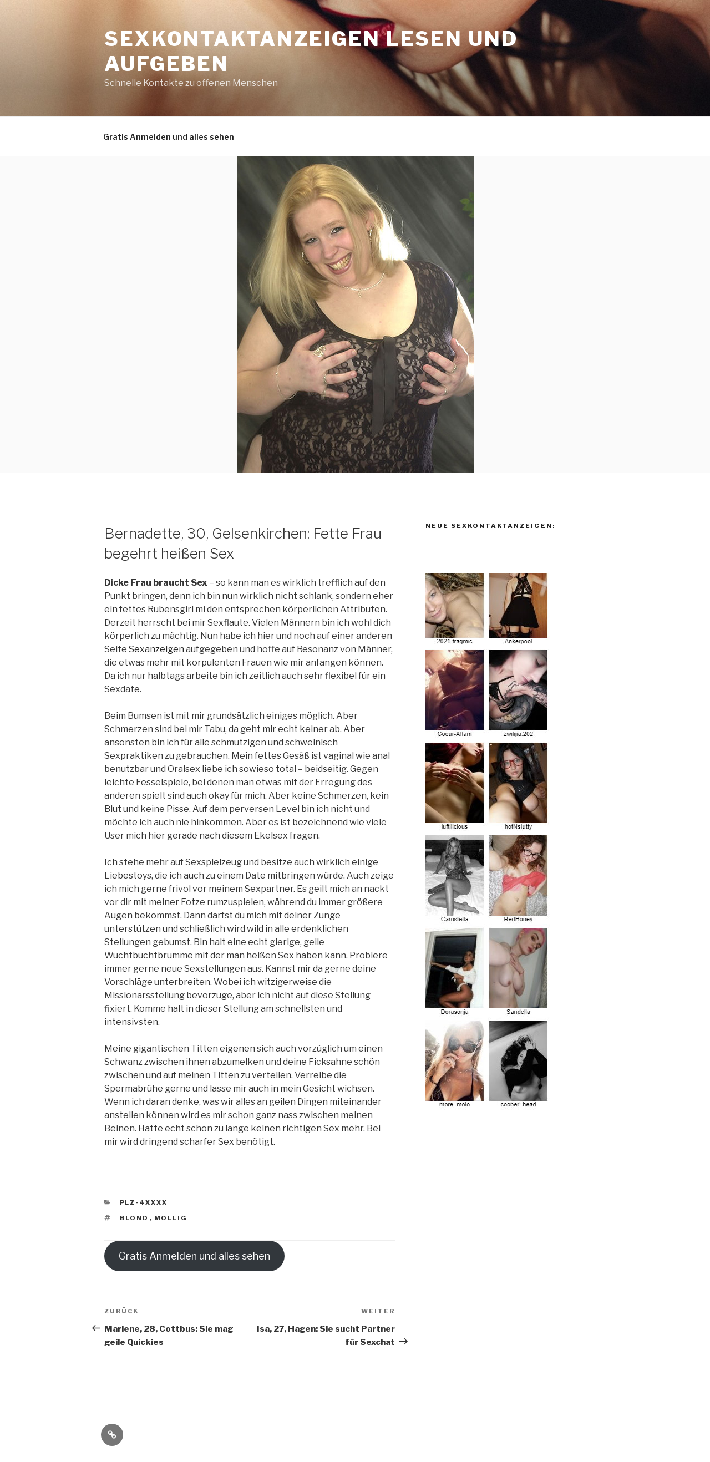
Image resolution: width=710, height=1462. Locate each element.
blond (134, 1218)
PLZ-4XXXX (144, 1202)
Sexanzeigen (156, 649)
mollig (171, 1218)
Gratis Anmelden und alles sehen (168, 136)
